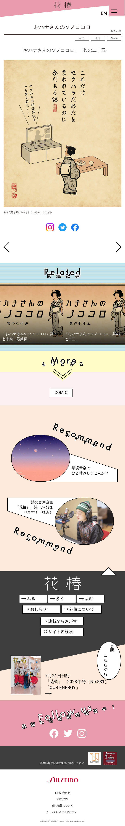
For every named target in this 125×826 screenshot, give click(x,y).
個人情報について (62, 805)
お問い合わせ (62, 792)
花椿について (81, 610)
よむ (98, 38)
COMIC (114, 38)
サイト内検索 (58, 632)
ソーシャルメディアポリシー (62, 812)
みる (82, 38)
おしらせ (41, 610)
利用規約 (62, 799)
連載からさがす (60, 622)
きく (57, 599)
